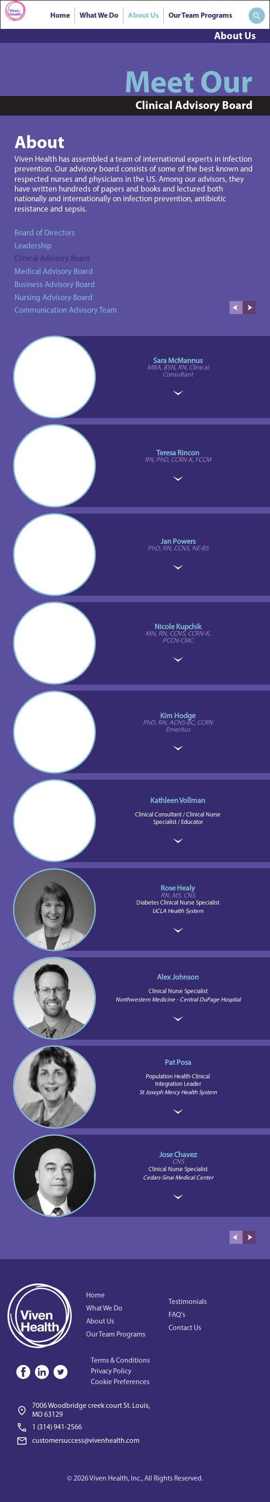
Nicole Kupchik (178, 627)
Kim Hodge (178, 716)
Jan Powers (178, 542)
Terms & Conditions (120, 1361)
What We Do (99, 16)
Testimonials (188, 1302)
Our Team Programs (200, 16)
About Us (143, 16)
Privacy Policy (111, 1371)
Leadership (33, 246)
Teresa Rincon (177, 453)
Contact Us (185, 1328)
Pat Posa (178, 1063)
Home (60, 16)
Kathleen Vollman (177, 801)
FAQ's (177, 1315)
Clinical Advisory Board (52, 259)
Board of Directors (44, 233)
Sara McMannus (177, 361)
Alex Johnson (178, 977)
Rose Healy (178, 888)
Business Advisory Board (54, 285)
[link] (86, 1425)
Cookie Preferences (120, 1382)
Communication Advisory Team (65, 311)
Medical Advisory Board (53, 272)
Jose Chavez (178, 1155)
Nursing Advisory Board (53, 298)
